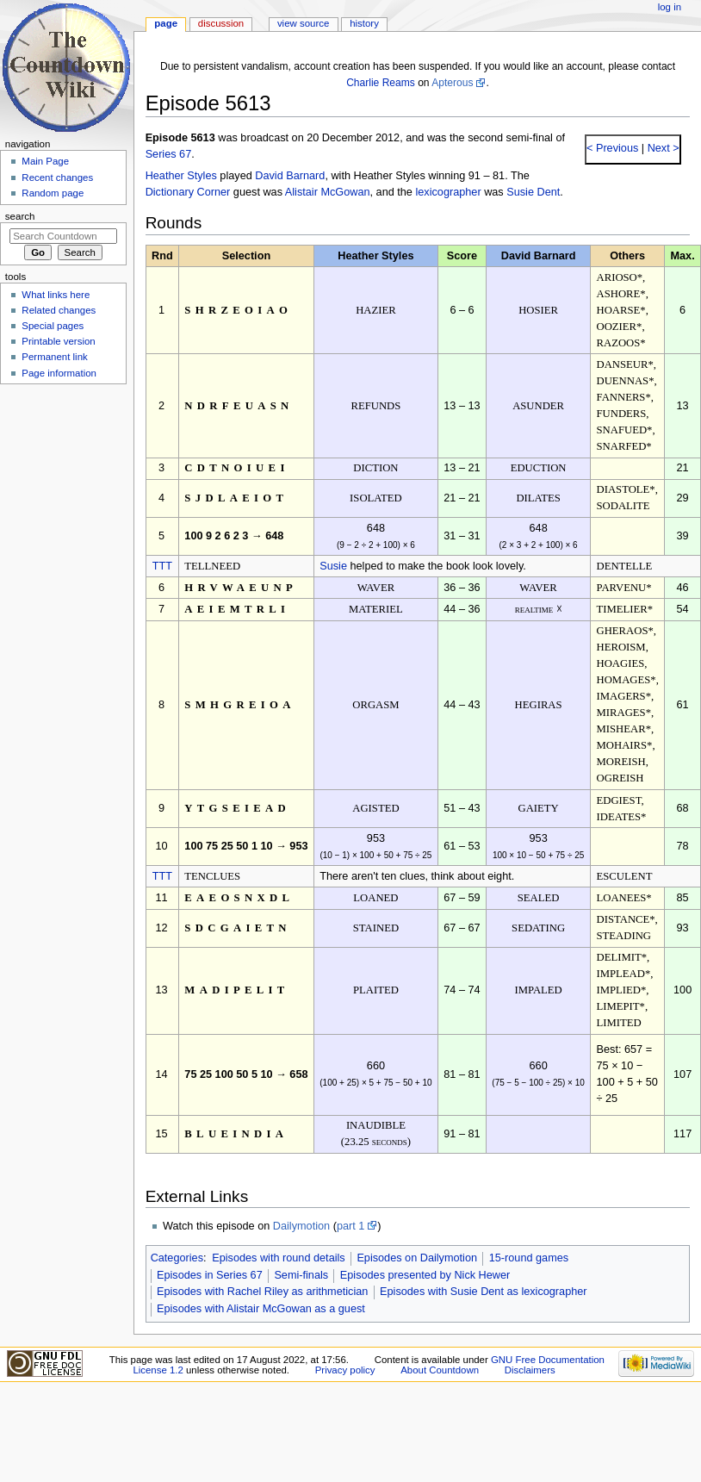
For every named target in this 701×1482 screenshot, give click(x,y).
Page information (59, 373)
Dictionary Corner (188, 192)
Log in (669, 7)
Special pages (53, 326)
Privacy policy (345, 1370)
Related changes (59, 310)
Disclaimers (530, 1370)
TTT (162, 566)
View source (303, 23)
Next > (661, 148)
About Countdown (439, 1370)
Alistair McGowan (327, 192)
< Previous (612, 148)
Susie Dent (533, 192)
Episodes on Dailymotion (417, 1258)
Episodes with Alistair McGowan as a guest (261, 1309)
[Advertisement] (63, 519)
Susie (333, 566)
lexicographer (448, 192)
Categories (177, 1258)
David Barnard (290, 176)
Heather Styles (181, 176)
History (364, 23)
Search (20, 216)
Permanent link (54, 357)
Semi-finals (301, 1275)
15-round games (528, 1258)
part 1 (350, 1226)
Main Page (45, 161)
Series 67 (169, 154)
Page (165, 23)
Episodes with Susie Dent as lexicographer (483, 1292)
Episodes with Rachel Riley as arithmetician (262, 1292)
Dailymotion (301, 1226)
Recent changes (57, 177)
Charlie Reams (380, 83)
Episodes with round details (278, 1258)
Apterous (452, 83)
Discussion (221, 23)
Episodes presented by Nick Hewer (425, 1275)
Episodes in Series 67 (210, 1275)
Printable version (58, 341)
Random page (53, 193)
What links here (56, 295)
